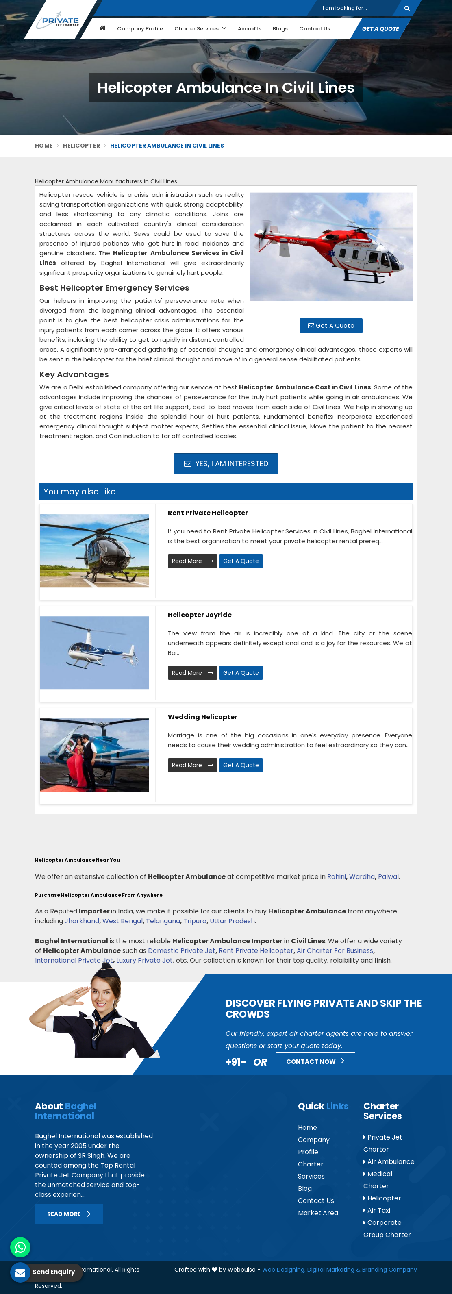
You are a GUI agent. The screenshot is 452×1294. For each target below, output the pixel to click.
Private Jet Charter (382, 1143)
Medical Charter (377, 1180)
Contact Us (314, 29)
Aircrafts (249, 29)
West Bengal (122, 921)
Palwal (388, 876)
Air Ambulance (389, 1161)
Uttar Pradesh (232, 921)
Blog (305, 1188)
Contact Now (315, 1060)
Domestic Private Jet (181, 950)
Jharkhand (82, 921)
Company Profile (140, 29)
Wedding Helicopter (202, 717)
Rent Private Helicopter (208, 513)
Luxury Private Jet (144, 960)
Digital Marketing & (334, 1270)
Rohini (336, 876)
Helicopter (81, 145)
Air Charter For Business (335, 950)
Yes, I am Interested (226, 464)
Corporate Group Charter (387, 1229)
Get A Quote (380, 29)
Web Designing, (284, 1270)
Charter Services (200, 28)
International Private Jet (74, 960)
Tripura (194, 921)
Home (44, 145)
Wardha (362, 876)
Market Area (318, 1213)
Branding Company (389, 1270)
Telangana (163, 921)
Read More (192, 561)
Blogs (280, 29)
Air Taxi (376, 1210)
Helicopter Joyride (200, 615)
